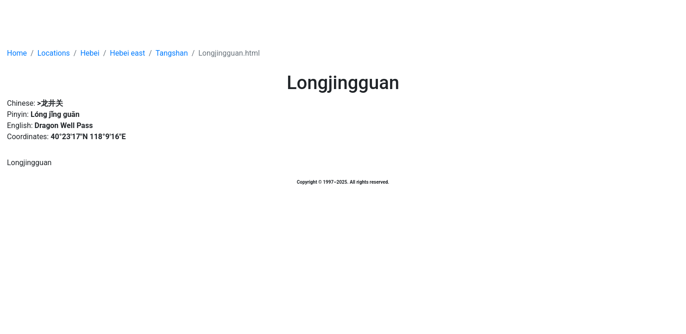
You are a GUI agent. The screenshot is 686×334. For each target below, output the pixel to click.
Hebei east (127, 53)
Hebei (89, 53)
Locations (54, 53)
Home (17, 53)
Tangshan (172, 53)
